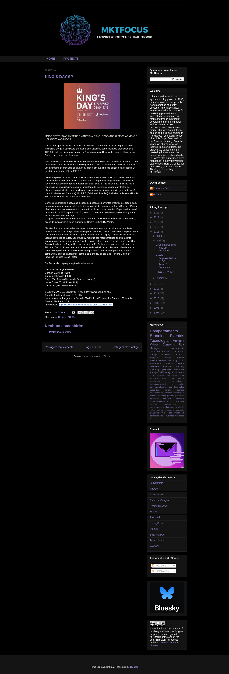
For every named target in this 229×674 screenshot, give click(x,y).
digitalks (167, 390)
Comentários (160, 571)
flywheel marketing (158, 396)
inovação (179, 351)
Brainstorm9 (156, 494)
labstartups (155, 369)
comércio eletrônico (159, 387)
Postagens (159, 565)
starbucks (180, 410)
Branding (158, 336)
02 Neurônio (156, 483)
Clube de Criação (159, 500)
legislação (154, 398)
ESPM (181, 372)
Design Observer (159, 506)
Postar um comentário (60, 332)
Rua (74, 317)
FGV (152, 376)
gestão (178, 396)
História (160, 376)
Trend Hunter (157, 540)
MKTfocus (154, 378)
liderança (167, 398)
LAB (68, 317)
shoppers (169, 410)
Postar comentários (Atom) (96, 356)
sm (161, 354)
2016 (157, 227)
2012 (157, 288)
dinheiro (180, 390)
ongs (182, 404)
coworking (173, 387)
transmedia (179, 413)
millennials (179, 401)
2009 (157, 303)
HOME (51, 58)
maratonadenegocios (159, 401)
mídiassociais (170, 404)
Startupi (154, 528)
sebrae (160, 410)
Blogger (134, 667)
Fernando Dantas (162, 188)
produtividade (168, 407)
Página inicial (92, 347)
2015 (157, 231)
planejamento (156, 407)
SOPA (171, 378)
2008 (157, 307)
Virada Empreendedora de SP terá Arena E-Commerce (166, 261)
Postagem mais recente (59, 347)
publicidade (178, 369)
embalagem (179, 393)
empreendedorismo (159, 351)
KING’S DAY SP (165, 271)
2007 (157, 312)
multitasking (155, 404)
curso (181, 360)
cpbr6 (181, 387)
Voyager (154, 546)
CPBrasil (180, 357)
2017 (157, 222)
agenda (181, 378)
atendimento (178, 381)
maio (160, 235)
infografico (155, 357)
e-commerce (178, 354)
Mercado (178, 341)
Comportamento (164, 331)
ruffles (152, 410)
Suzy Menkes (157, 534)
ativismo (154, 360)
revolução (180, 407)
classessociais (178, 384)
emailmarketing (156, 393)
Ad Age (154, 488)
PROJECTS (71, 58)
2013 (157, 284)
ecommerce (155, 363)
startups (154, 354)
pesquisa (166, 369)
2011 (157, 293)
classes (167, 384)
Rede (167, 354)
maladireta (179, 398)
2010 (157, 298)
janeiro (161, 278)
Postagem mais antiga (125, 347)
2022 (157, 212)
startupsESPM (157, 372)
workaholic (179, 416)
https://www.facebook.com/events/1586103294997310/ (86, 304)
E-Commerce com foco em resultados (166, 247)
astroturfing (155, 381)
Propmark (155, 517)
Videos (154, 344)
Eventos (177, 336)
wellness (170, 416)
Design (61, 317)
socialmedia (177, 348)
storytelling (154, 413)
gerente (170, 396)
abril (159, 240)
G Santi (157, 194)
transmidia (154, 416)
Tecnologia (159, 340)
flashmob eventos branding (167, 366)
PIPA (164, 378)
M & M (153, 511)
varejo (168, 357)
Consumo (169, 344)
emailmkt (168, 393)
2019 (157, 217)
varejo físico (171, 372)
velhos (162, 416)
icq (183, 396)
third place (166, 413)
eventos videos (175, 363)
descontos (154, 390)
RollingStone (157, 523)
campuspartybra (157, 384)
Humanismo (172, 376)
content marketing (168, 360)
